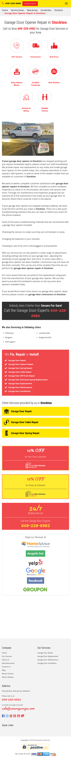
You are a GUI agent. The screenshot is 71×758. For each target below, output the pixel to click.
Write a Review (7, 679)
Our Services (7, 658)
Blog (3, 672)
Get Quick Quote (30, 4)
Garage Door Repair (45, 654)
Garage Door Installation (47, 665)
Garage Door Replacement (47, 658)
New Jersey (32, 10)
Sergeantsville (45, 339)
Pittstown (9, 334)
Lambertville (44, 334)
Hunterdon (46, 10)
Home (5, 10)
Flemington (10, 343)
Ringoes (8, 339)
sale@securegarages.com (18, 710)
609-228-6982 (11, 3)
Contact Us (6, 668)
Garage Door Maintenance (47, 661)
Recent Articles (7, 675)
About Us (5, 661)
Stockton (58, 10)
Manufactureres (8, 665)
